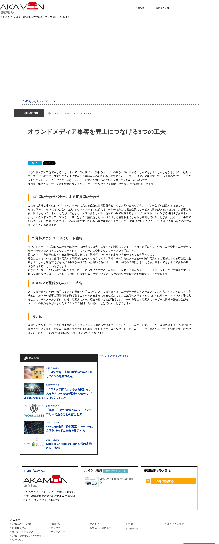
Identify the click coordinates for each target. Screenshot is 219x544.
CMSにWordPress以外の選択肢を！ (108, 481)
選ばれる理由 (19, 527)
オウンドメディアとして (25, 531)
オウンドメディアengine (114, 355)
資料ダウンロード (164, 8)
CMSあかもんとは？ (23, 523)
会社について (19, 539)
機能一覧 (55, 523)
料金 (130, 523)
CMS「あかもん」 (36, 471)
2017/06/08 (58, 427)
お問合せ (139, 8)
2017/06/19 (58, 411)
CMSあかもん (31, 101)
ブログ (47, 101)
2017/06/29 (58, 392)
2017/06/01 (58, 444)
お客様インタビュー (100, 527)
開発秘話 (55, 527)
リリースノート (59, 531)
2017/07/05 (58, 372)
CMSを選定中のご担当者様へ (28, 535)
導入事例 (94, 523)
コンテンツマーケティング (67, 113)
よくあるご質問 (175, 523)
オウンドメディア (89, 113)
